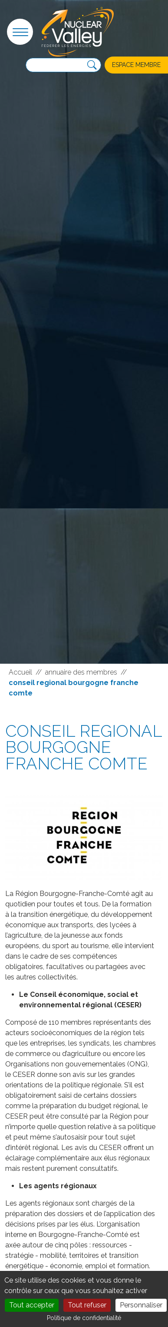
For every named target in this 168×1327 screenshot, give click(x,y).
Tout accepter (31, 1305)
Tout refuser (87, 1305)
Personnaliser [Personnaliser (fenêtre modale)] (141, 1305)
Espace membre (136, 64)
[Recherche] (92, 65)
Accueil (20, 672)
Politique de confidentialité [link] (84, 1317)
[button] (20, 32)
